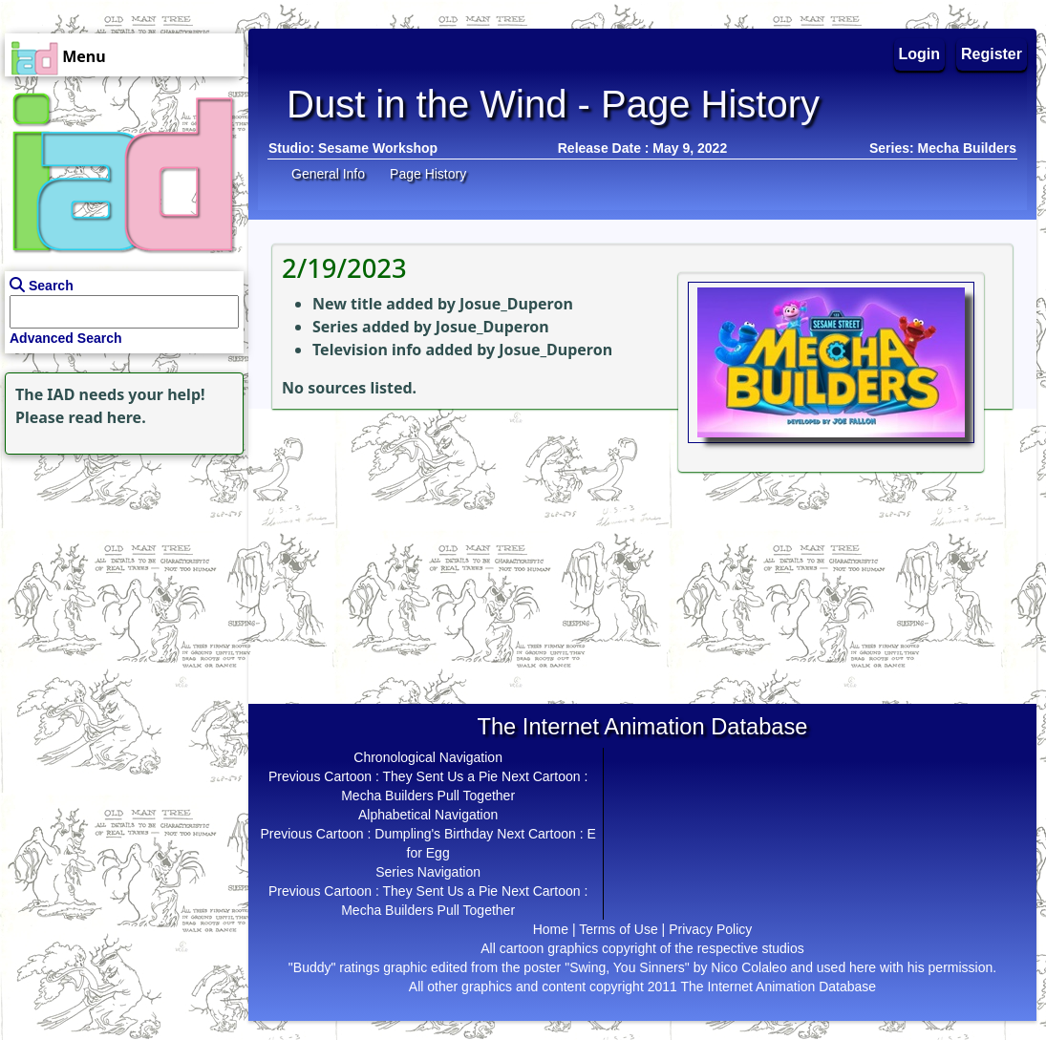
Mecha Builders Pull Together (428, 795)
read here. (107, 417)
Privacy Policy (710, 929)
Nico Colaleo (748, 967)
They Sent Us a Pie (441, 776)
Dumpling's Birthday (433, 833)
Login (920, 54)
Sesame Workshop (378, 148)
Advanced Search (66, 338)
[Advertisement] (119, 578)
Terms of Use (618, 929)
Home (550, 929)
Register (991, 54)
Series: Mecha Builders (942, 148)
